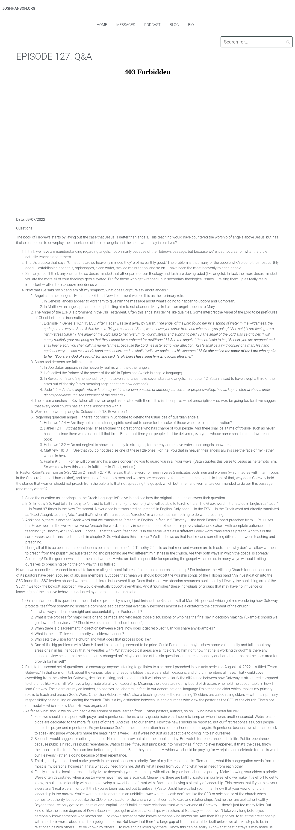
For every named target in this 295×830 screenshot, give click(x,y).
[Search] (257, 41)
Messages (125, 25)
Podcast (152, 25)
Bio (191, 25)
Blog (174, 25)
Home (102, 25)
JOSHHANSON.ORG (18, 8)
